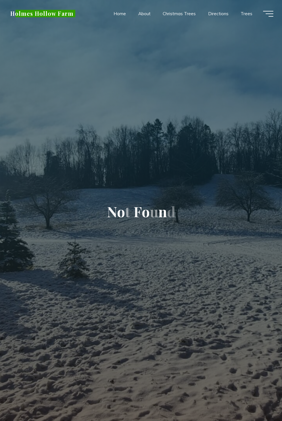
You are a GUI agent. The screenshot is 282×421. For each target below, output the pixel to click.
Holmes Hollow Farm (42, 13)
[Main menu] (268, 14)
